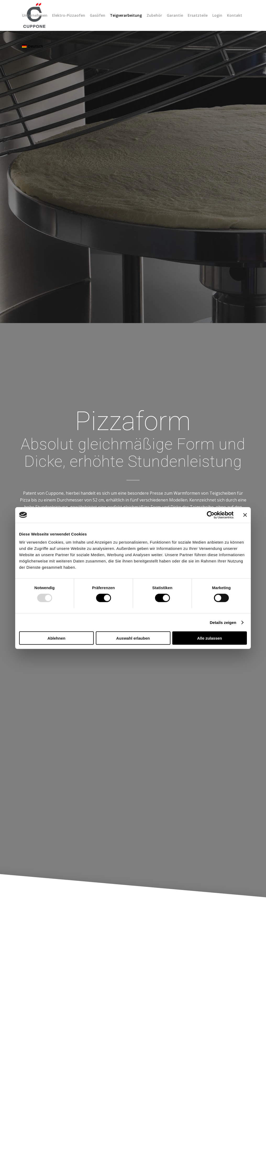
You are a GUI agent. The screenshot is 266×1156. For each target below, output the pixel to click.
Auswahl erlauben (133, 638)
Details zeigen (223, 622)
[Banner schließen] (245, 515)
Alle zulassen (209, 638)
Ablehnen (56, 638)
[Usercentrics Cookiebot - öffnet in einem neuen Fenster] (211, 515)
